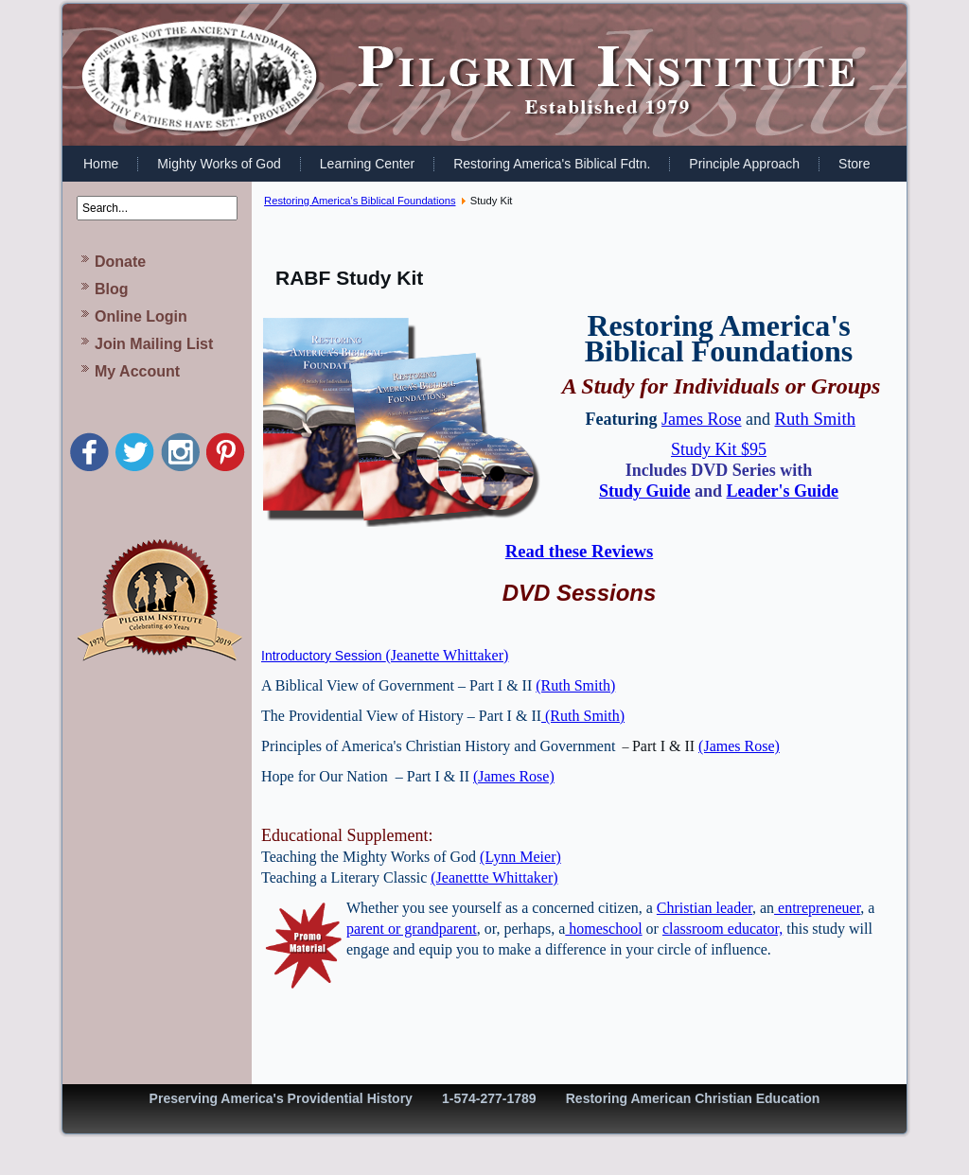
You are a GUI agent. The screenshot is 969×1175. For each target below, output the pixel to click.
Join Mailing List (154, 344)
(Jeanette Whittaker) (447, 655)
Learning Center (367, 163)
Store (854, 163)
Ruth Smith (814, 419)
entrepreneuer (817, 908)
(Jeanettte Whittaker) (494, 877)
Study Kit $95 (718, 449)
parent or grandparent (411, 929)
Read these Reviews (579, 551)
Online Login (141, 316)
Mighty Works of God (218, 163)
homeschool (603, 929)
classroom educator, (722, 929)
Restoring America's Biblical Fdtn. (551, 163)
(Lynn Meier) (520, 857)
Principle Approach (744, 163)
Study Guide (645, 491)
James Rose (701, 419)
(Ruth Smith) (575, 685)
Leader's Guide (783, 491)
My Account (137, 371)
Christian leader (704, 908)
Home (100, 163)
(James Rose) (739, 746)
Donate (120, 262)
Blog (112, 289)
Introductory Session (323, 655)
